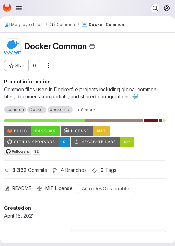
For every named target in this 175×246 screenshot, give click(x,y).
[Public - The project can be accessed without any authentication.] (92, 46)
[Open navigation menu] (18, 8)
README (18, 188)
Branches (69, 170)
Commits (25, 170)
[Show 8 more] (86, 110)
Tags (104, 170)
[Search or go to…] (155, 8)
